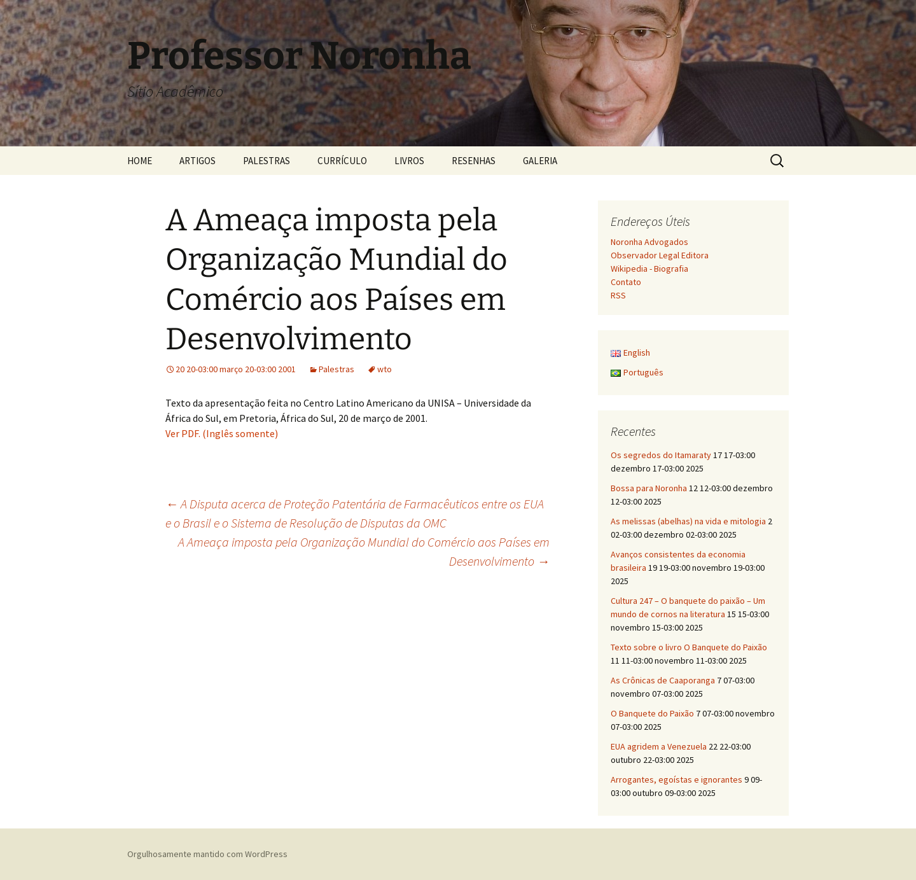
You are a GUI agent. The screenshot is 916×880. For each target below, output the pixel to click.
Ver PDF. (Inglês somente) (221, 433)
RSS (618, 295)
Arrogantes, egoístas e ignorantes (676, 779)
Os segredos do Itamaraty (661, 455)
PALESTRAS (266, 161)
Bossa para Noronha (649, 488)
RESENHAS (474, 161)
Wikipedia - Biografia (649, 268)
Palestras (336, 369)
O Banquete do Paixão (652, 713)
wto (384, 369)
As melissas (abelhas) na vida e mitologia (688, 521)
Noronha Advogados (649, 242)
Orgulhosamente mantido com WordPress (207, 854)
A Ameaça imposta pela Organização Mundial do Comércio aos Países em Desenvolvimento (364, 551)
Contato (626, 282)
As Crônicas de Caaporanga (663, 680)
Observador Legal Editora (660, 255)
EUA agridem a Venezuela (659, 746)
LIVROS (409, 161)
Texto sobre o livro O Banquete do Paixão (689, 647)
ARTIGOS (197, 161)
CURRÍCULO (342, 161)
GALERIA (540, 161)
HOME (139, 161)
